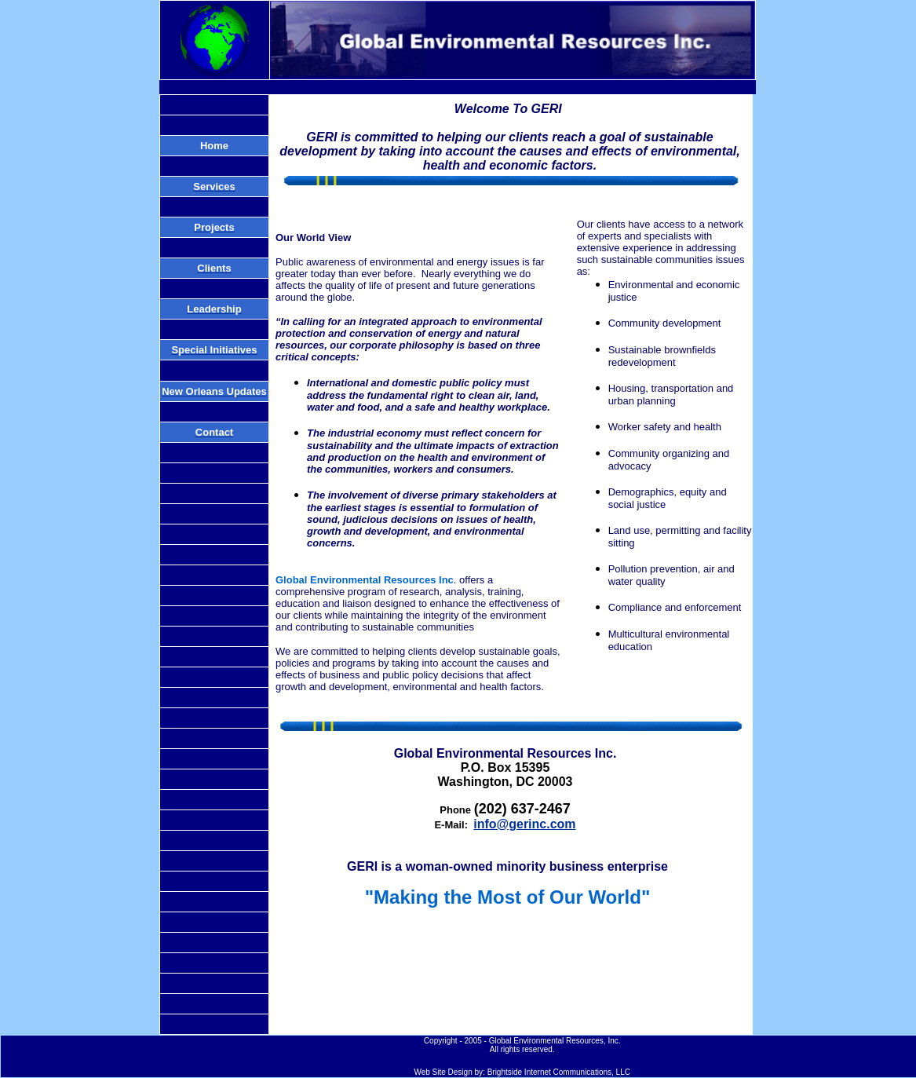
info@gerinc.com (524, 824)
